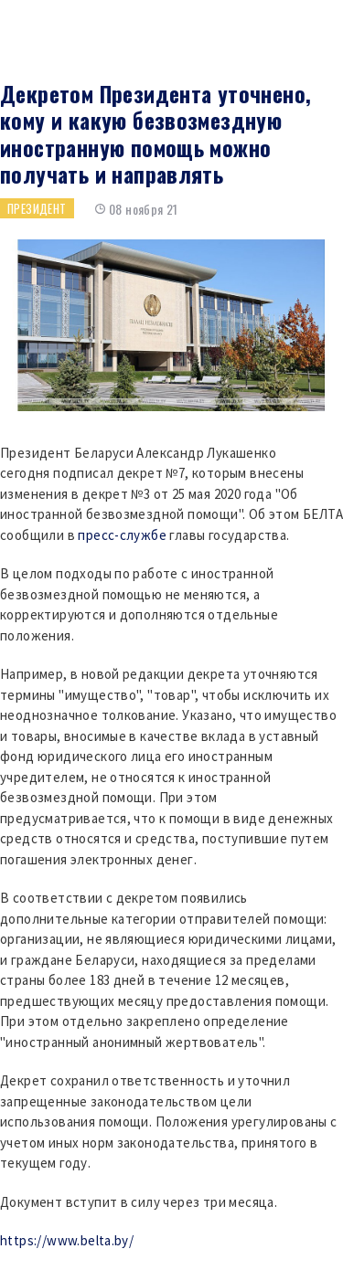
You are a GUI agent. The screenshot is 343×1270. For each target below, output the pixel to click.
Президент (37, 208)
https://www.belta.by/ (67, 1240)
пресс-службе (122, 535)
